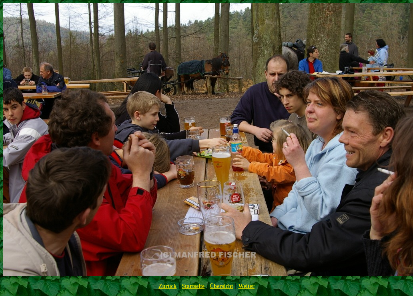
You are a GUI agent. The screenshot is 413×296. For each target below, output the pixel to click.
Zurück (167, 286)
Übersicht (221, 286)
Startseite (193, 286)
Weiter (246, 286)
